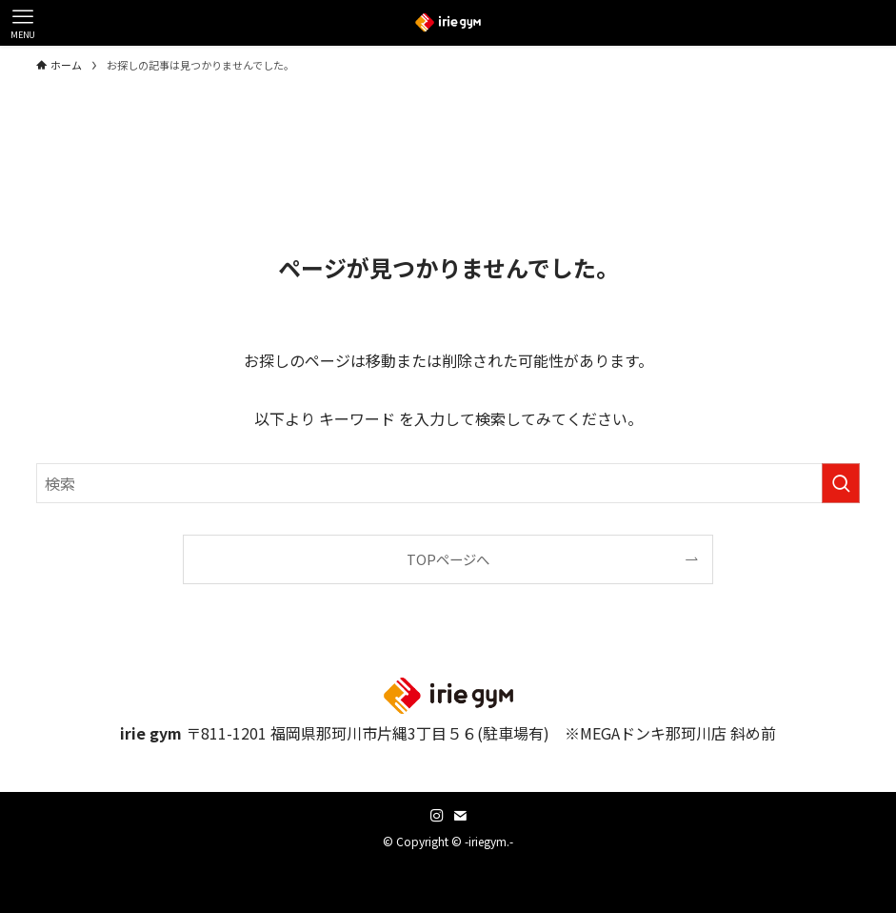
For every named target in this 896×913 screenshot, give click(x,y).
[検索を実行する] (841, 483)
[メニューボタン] (23, 23)
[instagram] (437, 815)
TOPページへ (448, 559)
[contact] (459, 815)
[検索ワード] (448, 483)
